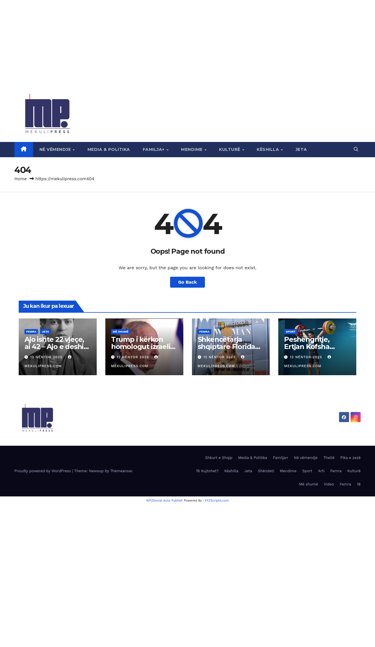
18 (359, 484)
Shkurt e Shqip (219, 458)
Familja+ (154, 149)
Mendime (192, 149)
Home (20, 178)
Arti (321, 471)
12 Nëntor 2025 (47, 357)
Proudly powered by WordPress (43, 471)
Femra (31, 331)
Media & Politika (108, 149)
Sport (291, 331)
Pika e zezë (350, 458)
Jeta (301, 149)
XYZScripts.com (217, 500)
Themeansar (121, 471)
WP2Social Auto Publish (164, 500)
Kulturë (230, 149)
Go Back (187, 282)
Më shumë (121, 331)
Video (329, 484)
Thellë (329, 458)
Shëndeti (266, 471)
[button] (356, 149)
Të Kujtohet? (207, 471)
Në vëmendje (55, 149)
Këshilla (268, 149)
